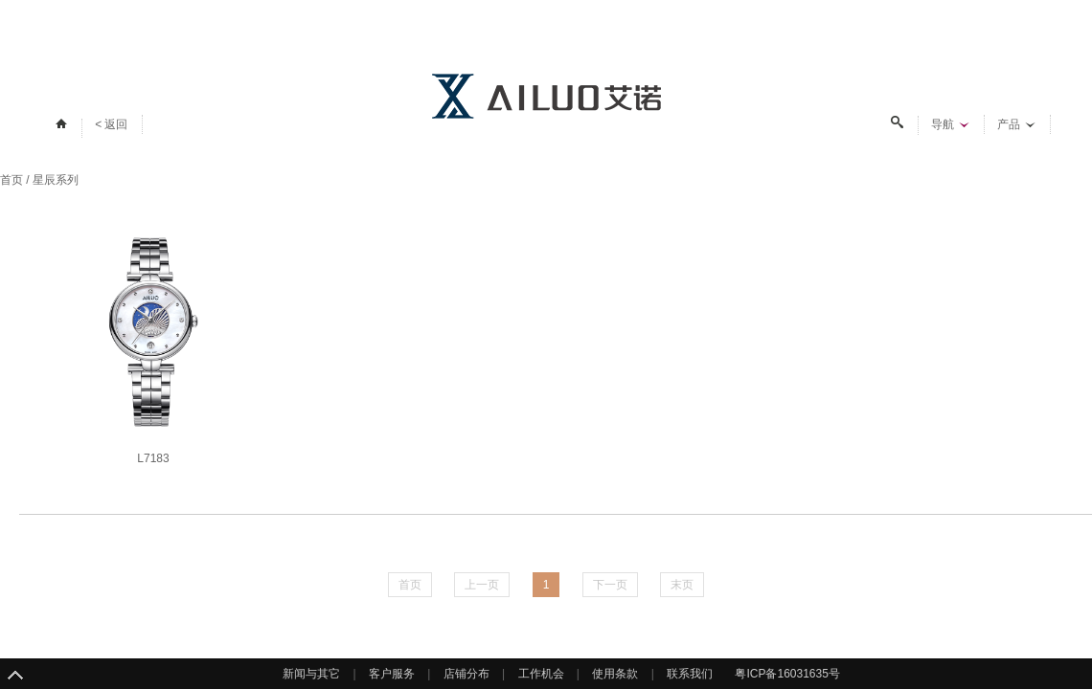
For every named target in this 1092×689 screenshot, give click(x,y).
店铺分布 (466, 673)
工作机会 (541, 673)
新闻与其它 (311, 673)
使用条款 (615, 673)
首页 (11, 180)
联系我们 (690, 673)
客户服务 (392, 673)
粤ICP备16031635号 (787, 673)
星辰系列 (56, 180)
